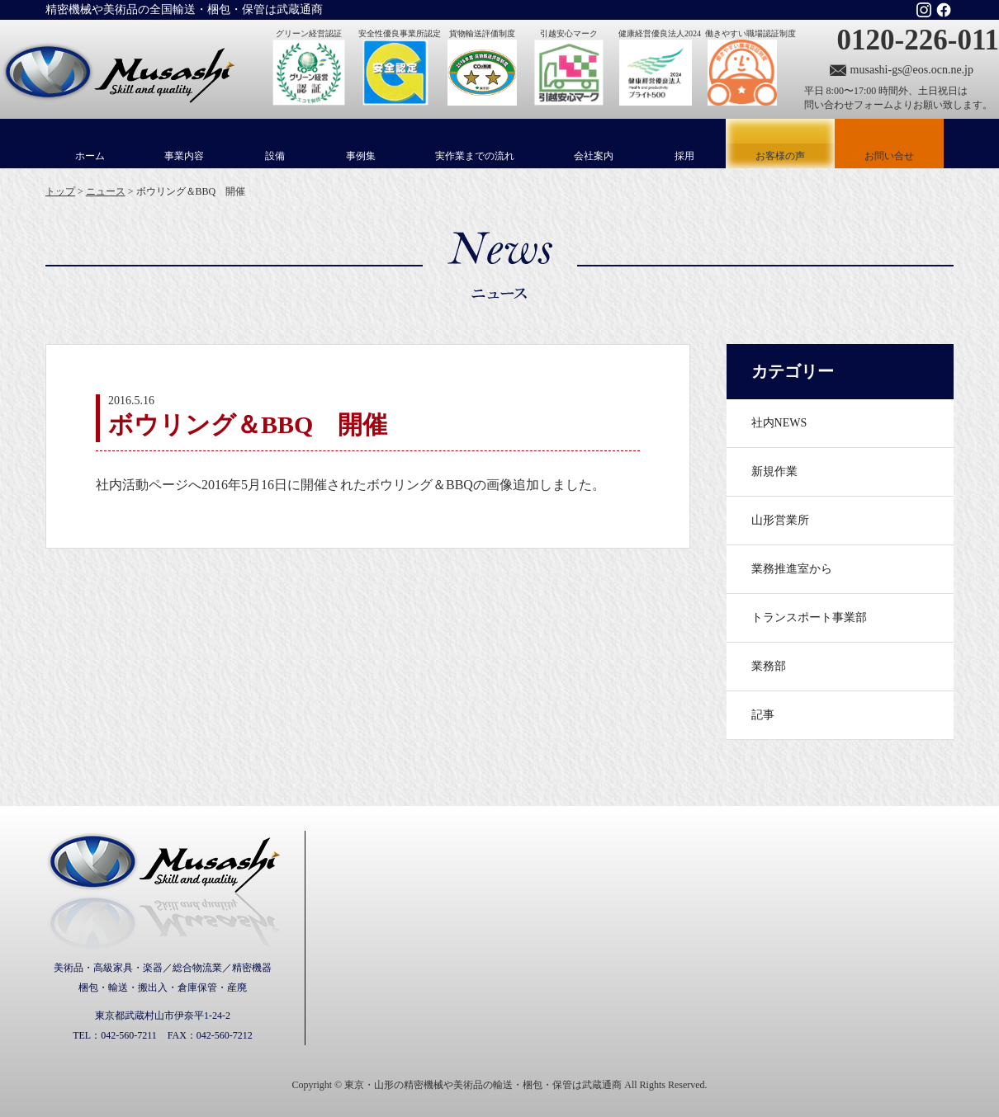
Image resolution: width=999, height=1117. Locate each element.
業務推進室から (791, 569)
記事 (762, 715)
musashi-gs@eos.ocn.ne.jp (911, 70)
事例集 (361, 156)
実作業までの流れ (474, 156)
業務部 (768, 666)
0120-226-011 (918, 40)
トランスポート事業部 (809, 617)
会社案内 (593, 156)
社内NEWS (779, 423)
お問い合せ (889, 156)
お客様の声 (780, 143)
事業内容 (184, 156)
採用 (684, 156)
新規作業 (774, 471)
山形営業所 (780, 520)
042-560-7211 (129, 1035)
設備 (275, 156)
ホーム (90, 156)
